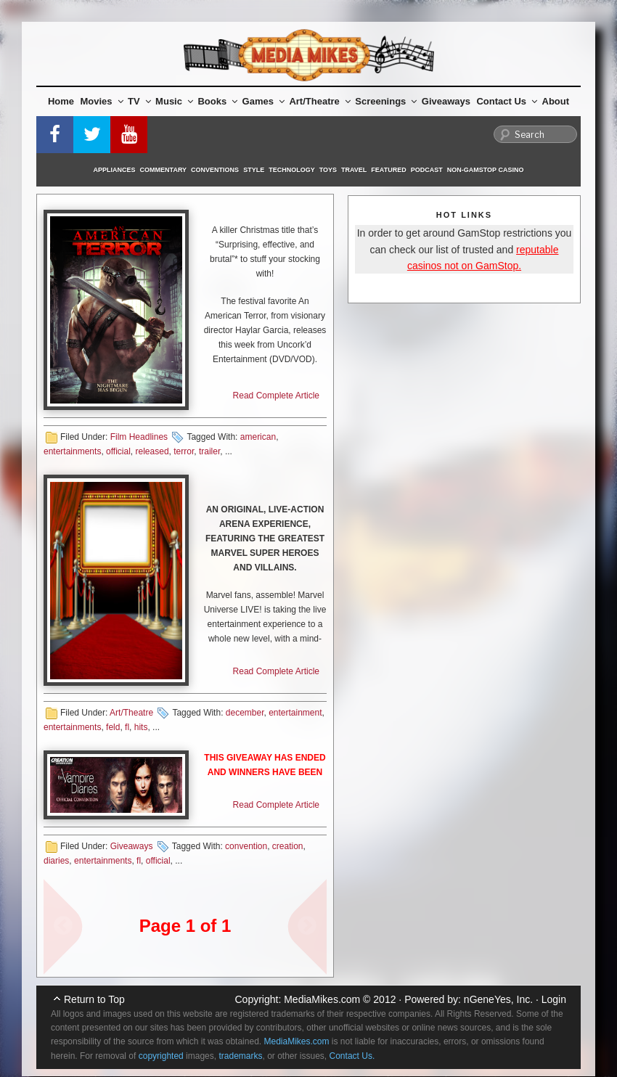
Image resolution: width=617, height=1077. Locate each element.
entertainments (72, 451)
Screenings (386, 101)
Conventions (215, 169)
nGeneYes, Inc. (498, 999)
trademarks (240, 1056)
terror (183, 451)
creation (287, 846)
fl (127, 727)
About (556, 101)
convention (246, 846)
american (258, 437)
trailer (209, 451)
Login (554, 999)
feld (113, 727)
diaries (56, 861)
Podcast (427, 169)
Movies (102, 101)
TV (139, 101)
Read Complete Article (276, 395)
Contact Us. (352, 1056)
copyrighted (161, 1056)
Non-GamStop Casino (485, 169)
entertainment (295, 713)
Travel (354, 169)
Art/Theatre (319, 101)
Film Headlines (139, 437)
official (118, 451)
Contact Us (506, 101)
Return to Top (94, 999)
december (245, 713)
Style (253, 169)
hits (141, 727)
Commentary (163, 169)
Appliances (115, 169)
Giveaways (446, 101)
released (152, 451)
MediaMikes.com (322, 999)
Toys (328, 169)
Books (217, 101)
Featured (388, 169)
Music (174, 101)
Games (263, 101)
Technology (292, 169)
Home (61, 101)
